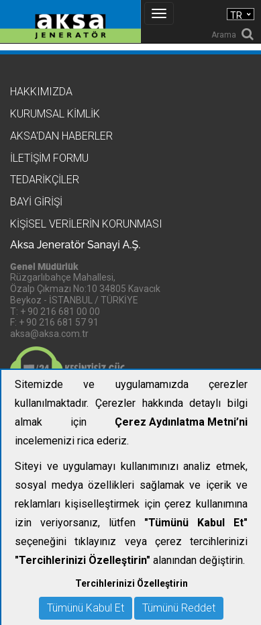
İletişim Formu (49, 158)
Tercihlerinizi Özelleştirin (131, 583)
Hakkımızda (41, 91)
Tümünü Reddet (178, 608)
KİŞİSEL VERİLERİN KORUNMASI (86, 224)
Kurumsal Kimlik (55, 113)
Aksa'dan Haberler (61, 136)
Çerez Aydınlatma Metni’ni (181, 422)
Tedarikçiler (44, 179)
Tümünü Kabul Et (85, 608)
